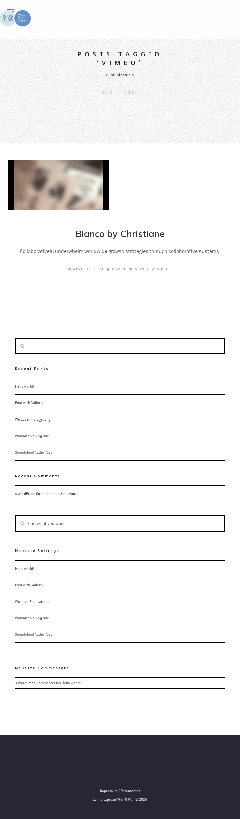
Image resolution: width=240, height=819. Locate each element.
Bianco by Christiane (120, 234)
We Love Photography (32, 419)
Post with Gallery (29, 403)
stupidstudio (122, 75)
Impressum (109, 791)
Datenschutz (130, 791)
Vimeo (141, 269)
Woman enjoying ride (32, 436)
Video (163, 269)
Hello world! (24, 386)
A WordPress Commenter (35, 494)
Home (107, 92)
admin (116, 269)
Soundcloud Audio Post (33, 452)
